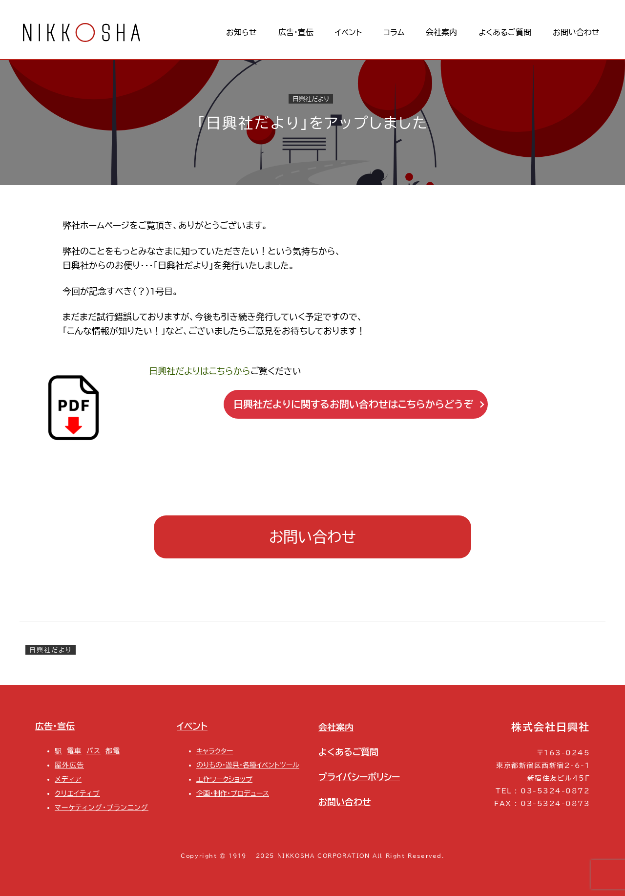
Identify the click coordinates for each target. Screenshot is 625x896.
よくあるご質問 (348, 751)
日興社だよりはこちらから (199, 370)
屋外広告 (69, 764)
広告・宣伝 (55, 726)
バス (93, 750)
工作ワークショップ (224, 779)
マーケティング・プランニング (101, 807)
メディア (68, 779)
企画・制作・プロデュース (232, 793)
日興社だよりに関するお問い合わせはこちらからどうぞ (358, 404)
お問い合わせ (312, 537)
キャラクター (214, 750)
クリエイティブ (77, 793)
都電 (112, 750)
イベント (192, 726)
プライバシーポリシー (359, 776)
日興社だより (310, 98)
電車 (74, 750)
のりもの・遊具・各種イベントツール (247, 764)
